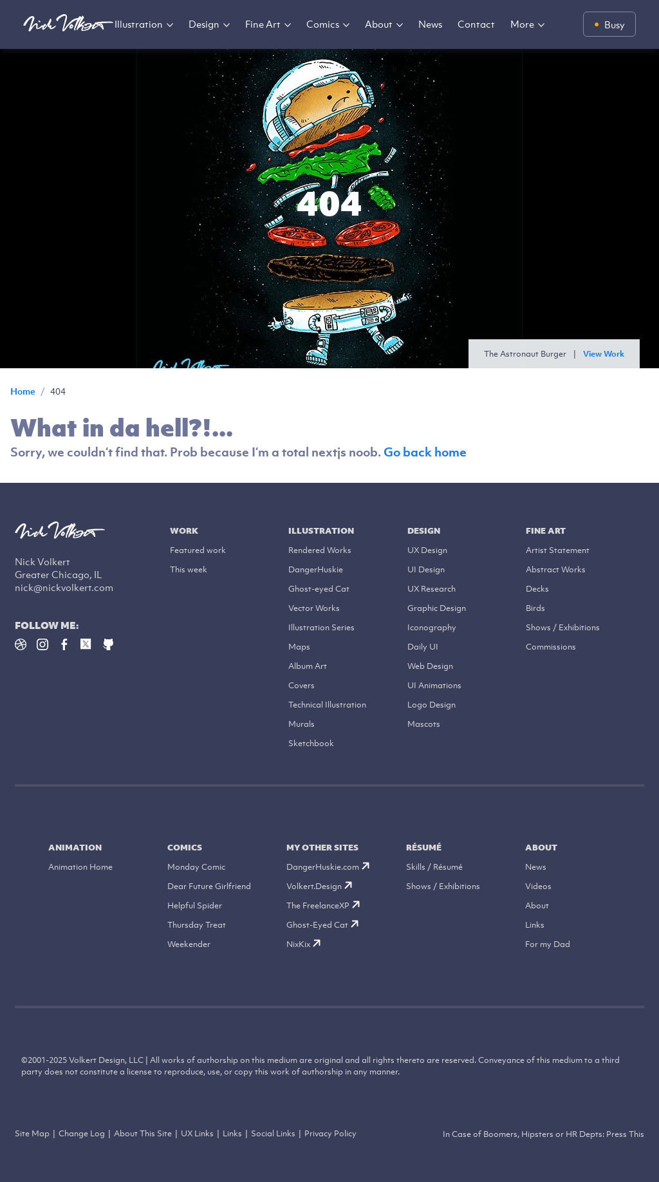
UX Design (427, 550)
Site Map (32, 1133)
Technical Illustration (327, 704)
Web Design (430, 666)
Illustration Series (321, 627)
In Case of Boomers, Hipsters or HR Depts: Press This (543, 1134)
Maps (299, 646)
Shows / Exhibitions (563, 627)
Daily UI (422, 646)
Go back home (425, 452)
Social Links (273, 1133)
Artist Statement (557, 550)
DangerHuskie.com (327, 866)
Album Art (307, 666)
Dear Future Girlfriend (209, 886)
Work (184, 530)
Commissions (551, 646)
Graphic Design (436, 608)
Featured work (198, 550)
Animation (75, 847)
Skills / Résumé (434, 866)
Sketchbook (311, 743)
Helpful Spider (194, 905)
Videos (538, 886)
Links (534, 924)
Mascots (423, 723)
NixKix (303, 944)
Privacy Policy (330, 1133)
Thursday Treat (196, 924)
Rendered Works (319, 550)
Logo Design (431, 704)
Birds (535, 608)
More (522, 23)
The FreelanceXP (323, 905)
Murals (301, 723)
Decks (537, 588)
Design (204, 23)
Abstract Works (556, 569)
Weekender (188, 944)
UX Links (197, 1133)
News (430, 23)
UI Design (426, 569)
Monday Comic (196, 866)
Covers (301, 685)
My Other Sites (322, 847)
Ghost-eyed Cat (318, 588)
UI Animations (434, 685)
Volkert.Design (319, 886)
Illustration (139, 23)
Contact (476, 23)
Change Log (82, 1133)
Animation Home (80, 866)
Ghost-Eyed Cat (322, 924)
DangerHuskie (315, 569)
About (379, 23)
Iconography (431, 627)
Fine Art (263, 23)
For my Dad (547, 944)
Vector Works (314, 608)
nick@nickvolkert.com (64, 587)
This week (188, 569)
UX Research (431, 588)
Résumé (423, 847)
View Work (603, 353)
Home (22, 391)
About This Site (143, 1133)
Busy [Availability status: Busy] (614, 24)
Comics (322, 23)
